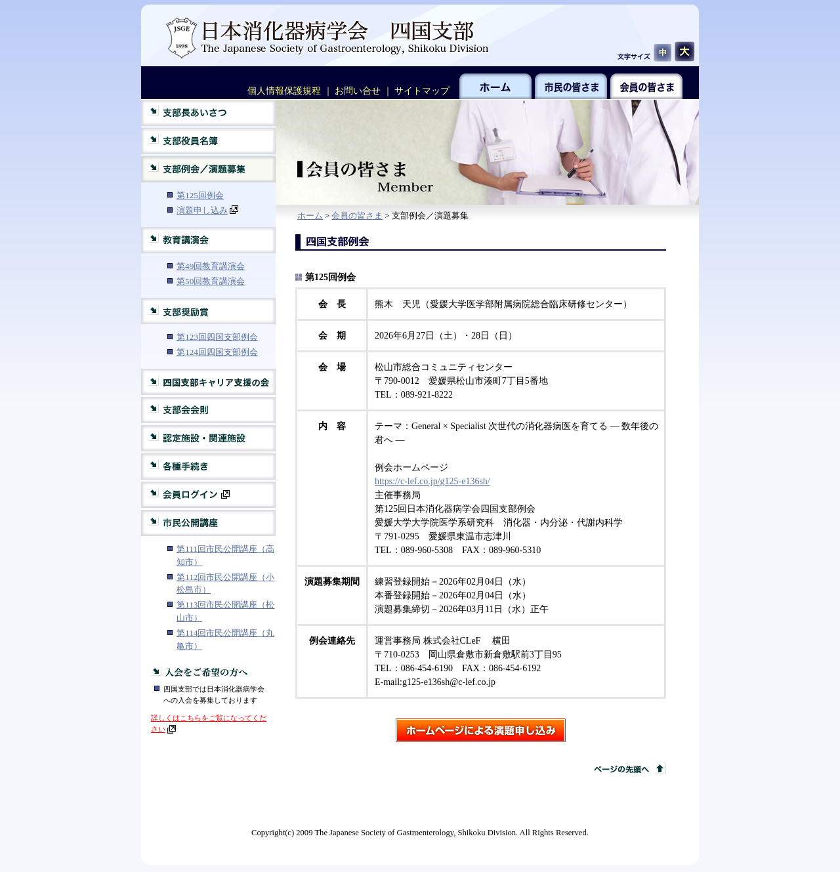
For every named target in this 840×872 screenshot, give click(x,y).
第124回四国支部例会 (217, 352)
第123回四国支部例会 (217, 337)
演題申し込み (207, 210)
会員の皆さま (357, 215)
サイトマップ (422, 91)
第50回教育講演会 (211, 281)
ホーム (310, 215)
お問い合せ (358, 91)
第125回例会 (200, 195)
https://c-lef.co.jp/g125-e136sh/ (432, 481)
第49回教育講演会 (211, 266)
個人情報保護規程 (284, 91)
